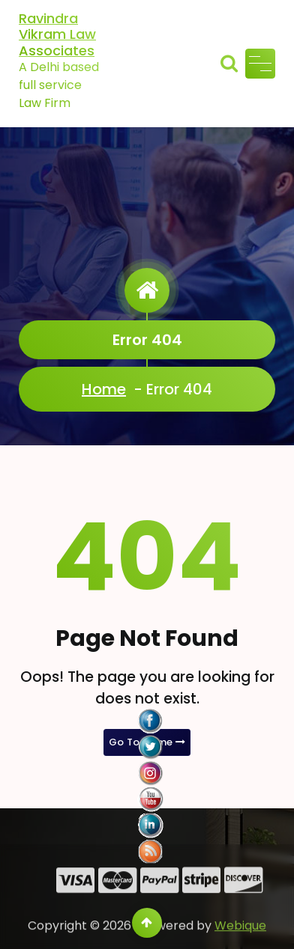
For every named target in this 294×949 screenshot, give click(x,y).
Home (104, 389)
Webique (240, 939)
